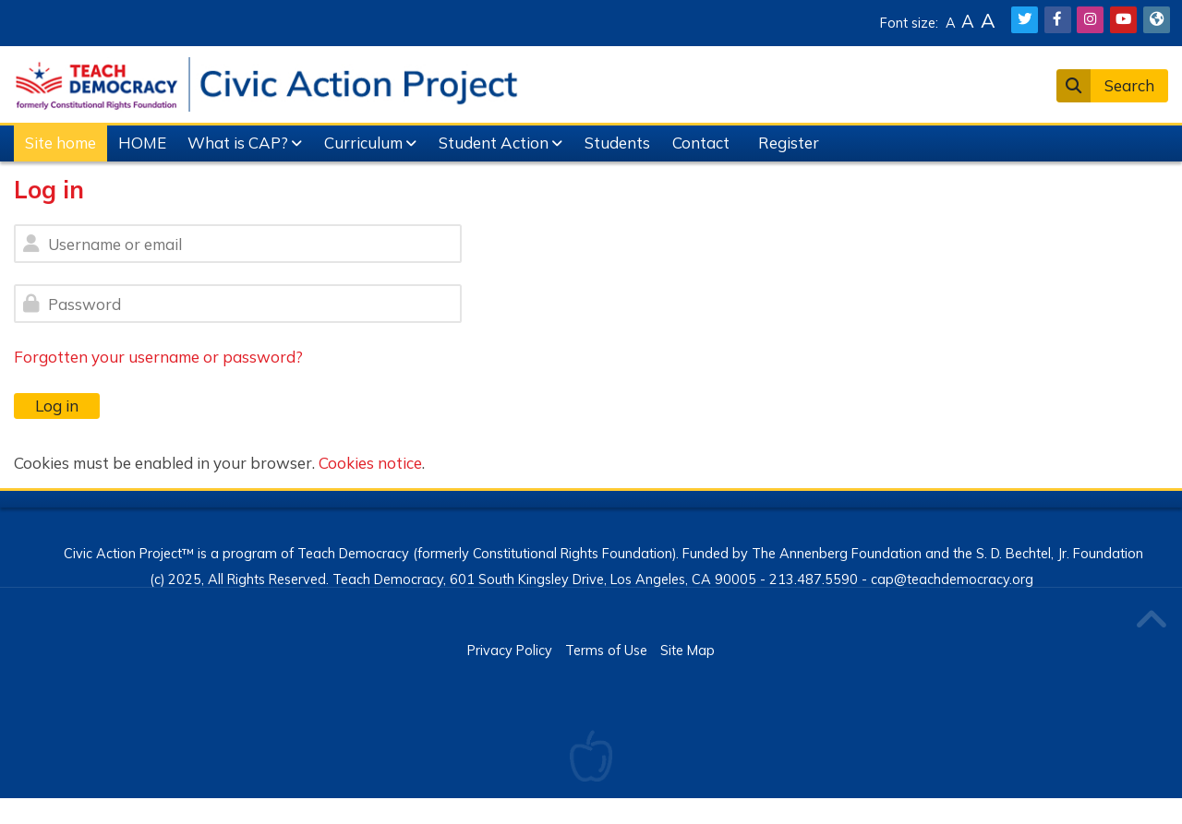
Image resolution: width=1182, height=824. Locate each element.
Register (788, 142)
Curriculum (363, 142)
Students (617, 142)
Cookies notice (370, 462)
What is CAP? (237, 142)
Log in (56, 405)
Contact (701, 142)
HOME (142, 142)
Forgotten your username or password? (158, 356)
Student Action (494, 142)
